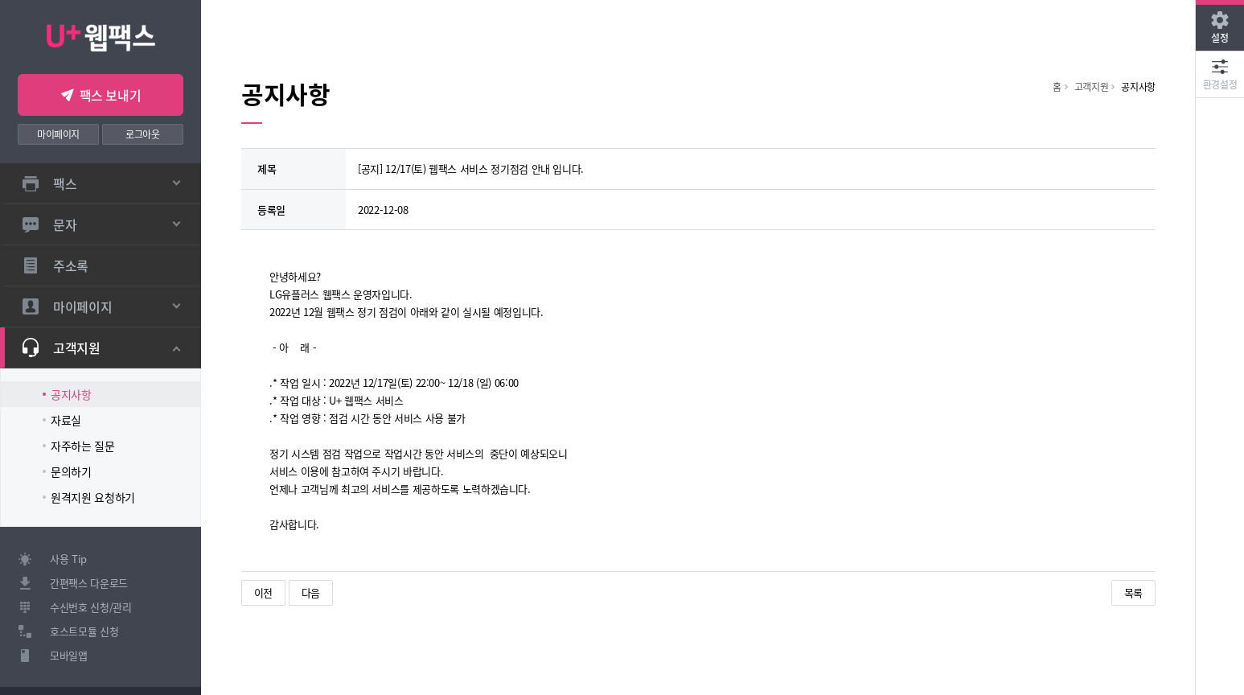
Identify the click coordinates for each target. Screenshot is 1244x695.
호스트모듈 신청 (84, 631)
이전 (263, 592)
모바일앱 (69, 655)
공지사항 (71, 394)
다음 (311, 592)
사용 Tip (68, 558)
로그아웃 (142, 134)
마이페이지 (58, 134)
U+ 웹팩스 (101, 35)
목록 (1133, 592)
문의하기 (71, 471)
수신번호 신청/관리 (91, 607)
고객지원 (1091, 86)
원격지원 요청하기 (93, 497)
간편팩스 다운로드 (89, 582)
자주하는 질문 (83, 446)
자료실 (66, 420)
